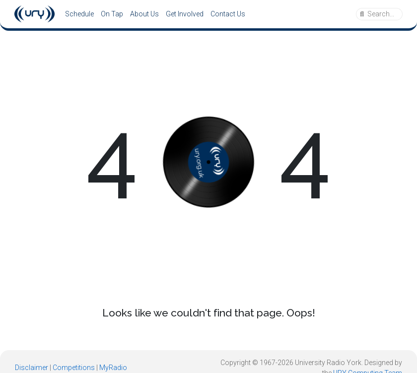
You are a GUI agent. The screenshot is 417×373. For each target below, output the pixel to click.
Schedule (79, 14)
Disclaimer (31, 368)
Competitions (74, 368)
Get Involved (185, 14)
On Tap (112, 14)
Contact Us (227, 14)
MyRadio (113, 368)
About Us (144, 14)
